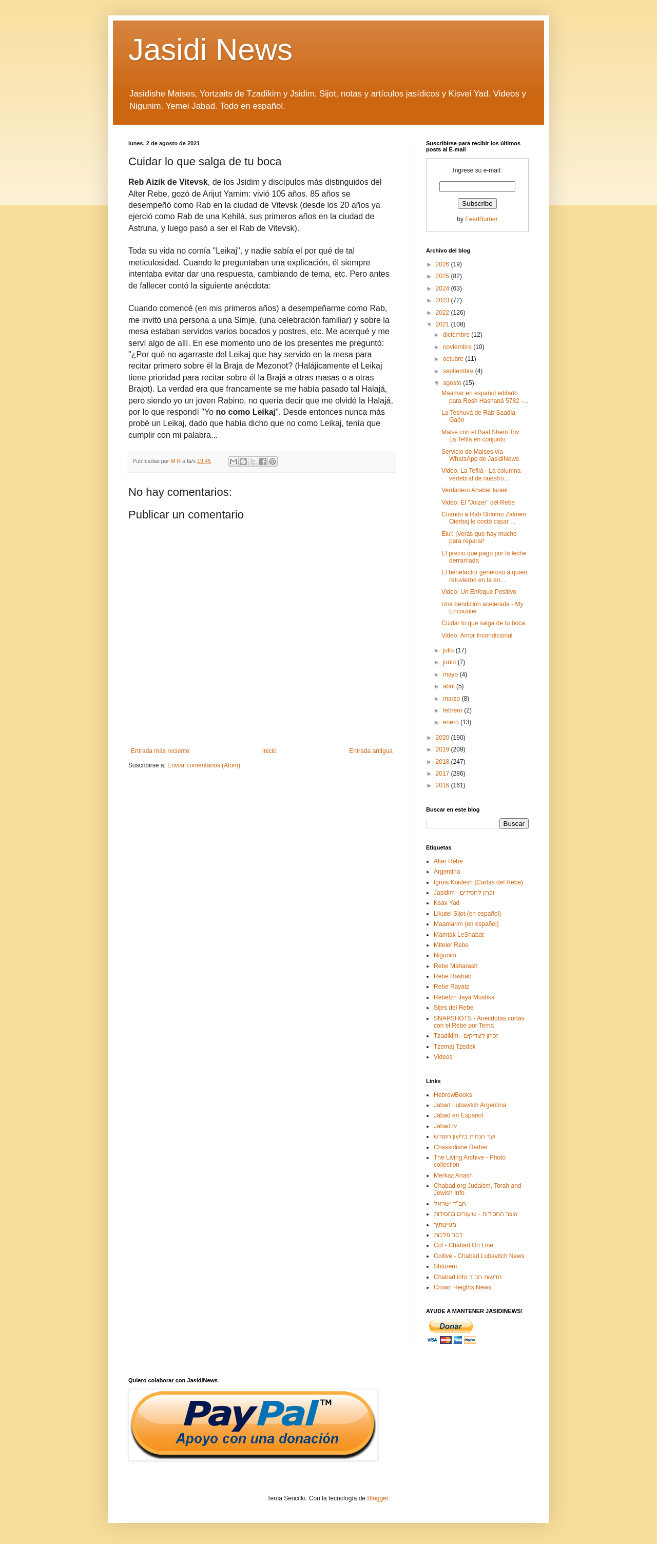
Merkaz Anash (453, 1175)
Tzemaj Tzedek (455, 1046)
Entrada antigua (371, 751)
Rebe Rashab (452, 976)
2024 (443, 288)
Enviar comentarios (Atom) (203, 765)
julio (449, 650)
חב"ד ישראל (450, 1203)
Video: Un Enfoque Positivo (478, 591)
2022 (443, 312)
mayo (451, 674)
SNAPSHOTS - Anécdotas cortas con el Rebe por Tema (479, 1022)
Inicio (269, 751)
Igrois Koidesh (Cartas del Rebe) (478, 882)
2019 (443, 749)
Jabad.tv (445, 1126)
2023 (443, 300)
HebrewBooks (453, 1094)
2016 (443, 785)
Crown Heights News (462, 1287)
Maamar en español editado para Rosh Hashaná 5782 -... (484, 397)
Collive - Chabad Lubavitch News (479, 1256)
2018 (443, 761)
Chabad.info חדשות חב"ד (467, 1277)
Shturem (445, 1266)
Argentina (447, 871)
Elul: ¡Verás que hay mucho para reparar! (479, 537)
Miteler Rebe (451, 945)
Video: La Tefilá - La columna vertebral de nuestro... (480, 474)
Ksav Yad (446, 902)
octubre (454, 358)
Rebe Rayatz (451, 986)
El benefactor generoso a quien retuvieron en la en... (484, 576)
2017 (443, 773)
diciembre (457, 334)
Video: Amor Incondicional (477, 635)
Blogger (377, 1498)
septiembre (459, 371)
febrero (453, 710)
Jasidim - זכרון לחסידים (464, 892)
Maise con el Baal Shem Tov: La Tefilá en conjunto (481, 436)
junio (450, 662)
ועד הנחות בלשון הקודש (464, 1136)
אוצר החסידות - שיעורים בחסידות (476, 1214)
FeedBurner (481, 219)
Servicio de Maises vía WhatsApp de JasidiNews (480, 455)
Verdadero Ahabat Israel (474, 490)
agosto (453, 383)
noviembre (458, 347)
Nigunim (445, 955)
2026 (443, 264)
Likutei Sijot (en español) (467, 913)
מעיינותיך (445, 1224)
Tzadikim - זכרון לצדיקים (466, 1035)
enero (451, 722)
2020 (443, 737)
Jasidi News (210, 49)
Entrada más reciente (160, 751)
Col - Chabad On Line (463, 1245)
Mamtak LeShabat (459, 934)
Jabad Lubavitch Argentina (470, 1105)
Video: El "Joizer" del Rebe (478, 502)
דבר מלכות (448, 1235)
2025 (443, 276)
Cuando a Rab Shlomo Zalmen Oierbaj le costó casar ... (483, 518)
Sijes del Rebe (453, 1007)
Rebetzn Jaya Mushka (464, 997)
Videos (443, 1056)
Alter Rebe (448, 861)
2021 (443, 324)
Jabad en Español (458, 1115)
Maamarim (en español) (466, 924)
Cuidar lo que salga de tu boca (483, 623)
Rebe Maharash (455, 966)
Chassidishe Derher (461, 1147)
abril (449, 686)
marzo (452, 698)
